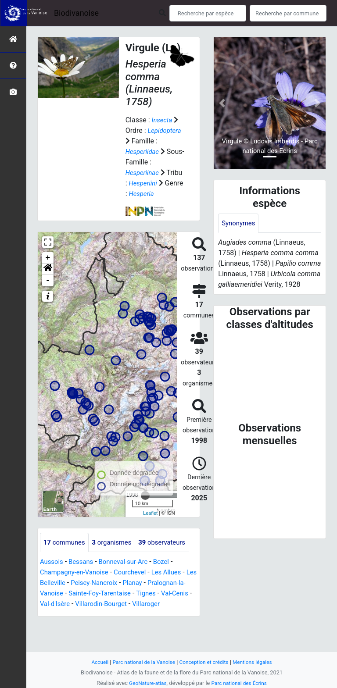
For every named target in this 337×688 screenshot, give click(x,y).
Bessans (83, 582)
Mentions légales (257, 662)
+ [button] (48, 258)
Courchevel (136, 592)
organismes (116, 542)
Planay (151, 603)
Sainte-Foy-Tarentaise (145, 614)
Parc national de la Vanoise (141, 662)
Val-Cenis (81, 624)
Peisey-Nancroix (111, 603)
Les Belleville (60, 603)
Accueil (94, 662)
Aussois (52, 582)
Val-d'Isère (117, 624)
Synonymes (240, 223)
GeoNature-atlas (145, 683)
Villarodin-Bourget (166, 624)
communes (65, 542)
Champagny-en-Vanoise (77, 592)
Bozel (169, 582)
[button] (48, 269)
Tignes (50, 624)
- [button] (48, 280)
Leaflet (150, 513)
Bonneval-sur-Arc (128, 582)
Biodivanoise (76, 13)
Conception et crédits (205, 662)
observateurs (68, 562)
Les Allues (175, 592)
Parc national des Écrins (241, 683)
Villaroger (58, 635)
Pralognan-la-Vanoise (73, 614)
